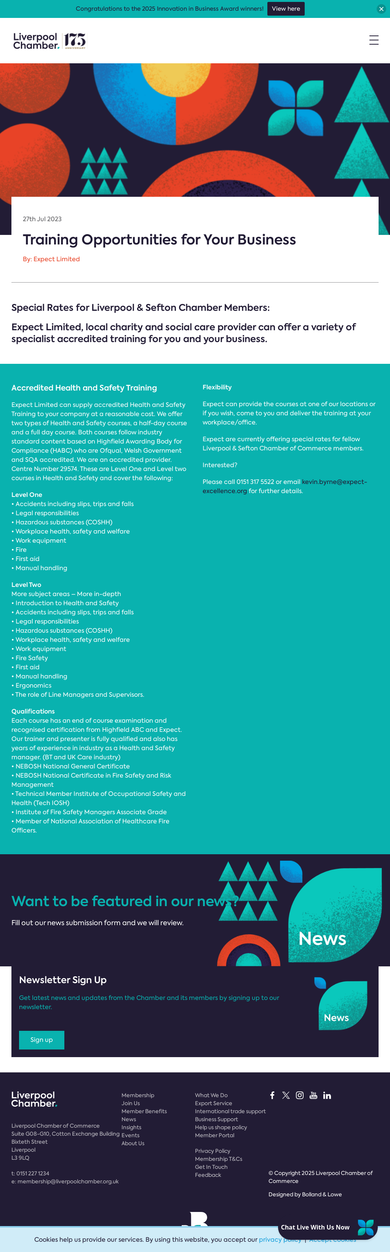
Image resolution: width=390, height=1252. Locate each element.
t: (30, 1173)
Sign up (41, 1040)
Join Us (130, 1103)
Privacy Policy (212, 1151)
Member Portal (214, 1135)
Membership (137, 1095)
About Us (132, 1143)
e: (65, 1181)
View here (286, 9)
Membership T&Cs (218, 1159)
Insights (131, 1127)
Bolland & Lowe (322, 1194)
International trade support (230, 1111)
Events (130, 1135)
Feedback (208, 1175)
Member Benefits (144, 1111)
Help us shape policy (221, 1127)
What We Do (211, 1095)
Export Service (213, 1103)
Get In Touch (211, 1167)
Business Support (216, 1119)
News (128, 1119)
